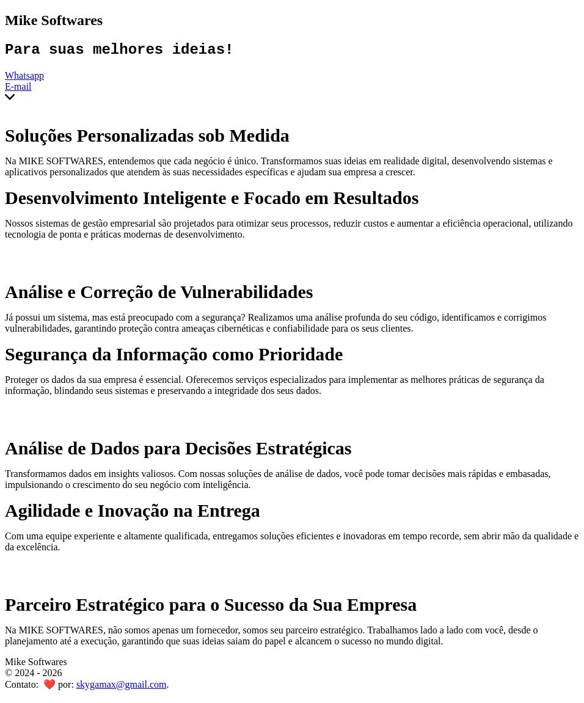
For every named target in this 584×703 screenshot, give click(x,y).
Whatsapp (24, 78)
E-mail (18, 89)
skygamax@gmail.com (121, 687)
